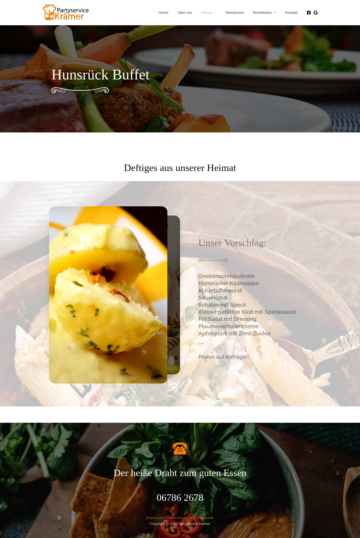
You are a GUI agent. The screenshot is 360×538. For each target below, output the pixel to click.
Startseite (206, 518)
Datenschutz (177, 518)
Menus (214, 13)
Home (176, 13)
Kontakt (292, 13)
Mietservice (240, 13)
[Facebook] (309, 13)
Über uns (195, 13)
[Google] (316, 13)
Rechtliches (265, 13)
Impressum (155, 518)
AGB (192, 518)
